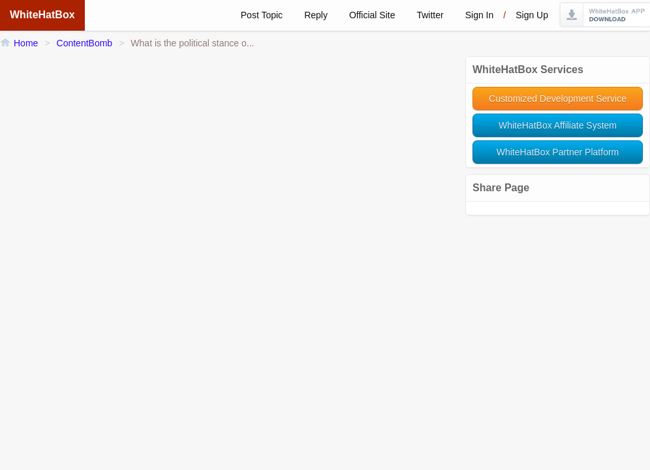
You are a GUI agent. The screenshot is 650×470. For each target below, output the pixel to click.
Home (26, 43)
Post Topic (262, 15)
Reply (316, 15)
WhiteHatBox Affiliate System (558, 125)
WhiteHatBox (42, 14)
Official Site (372, 15)
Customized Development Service (558, 98)
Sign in (479, 15)
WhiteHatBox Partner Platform (558, 152)
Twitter (429, 15)
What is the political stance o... (192, 43)
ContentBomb (85, 43)
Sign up (532, 15)
